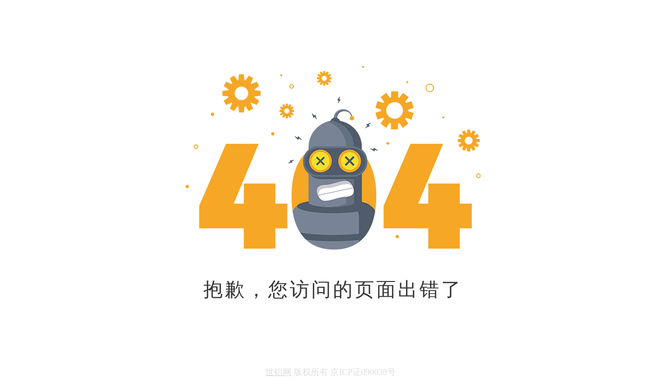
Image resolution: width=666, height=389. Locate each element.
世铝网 (278, 372)
